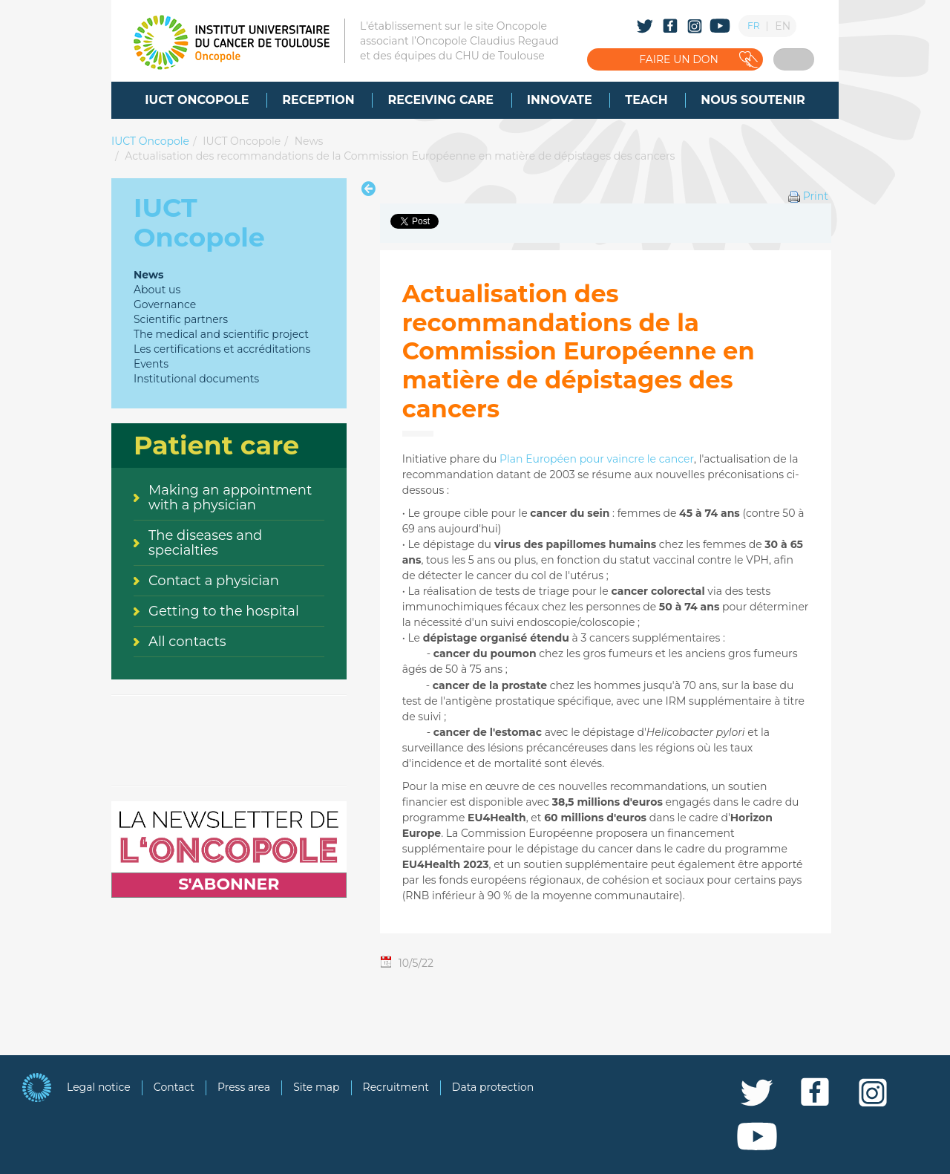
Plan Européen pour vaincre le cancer (596, 459)
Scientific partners (181, 319)
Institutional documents (196, 378)
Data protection (493, 1087)
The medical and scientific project (221, 334)
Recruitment (396, 1087)
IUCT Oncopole (150, 141)
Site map (316, 1087)
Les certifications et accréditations (222, 349)
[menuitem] (196, 100)
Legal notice (99, 1087)
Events (151, 364)
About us (157, 289)
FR (753, 25)
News (309, 141)
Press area (243, 1087)
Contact (174, 1087)
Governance (165, 304)
